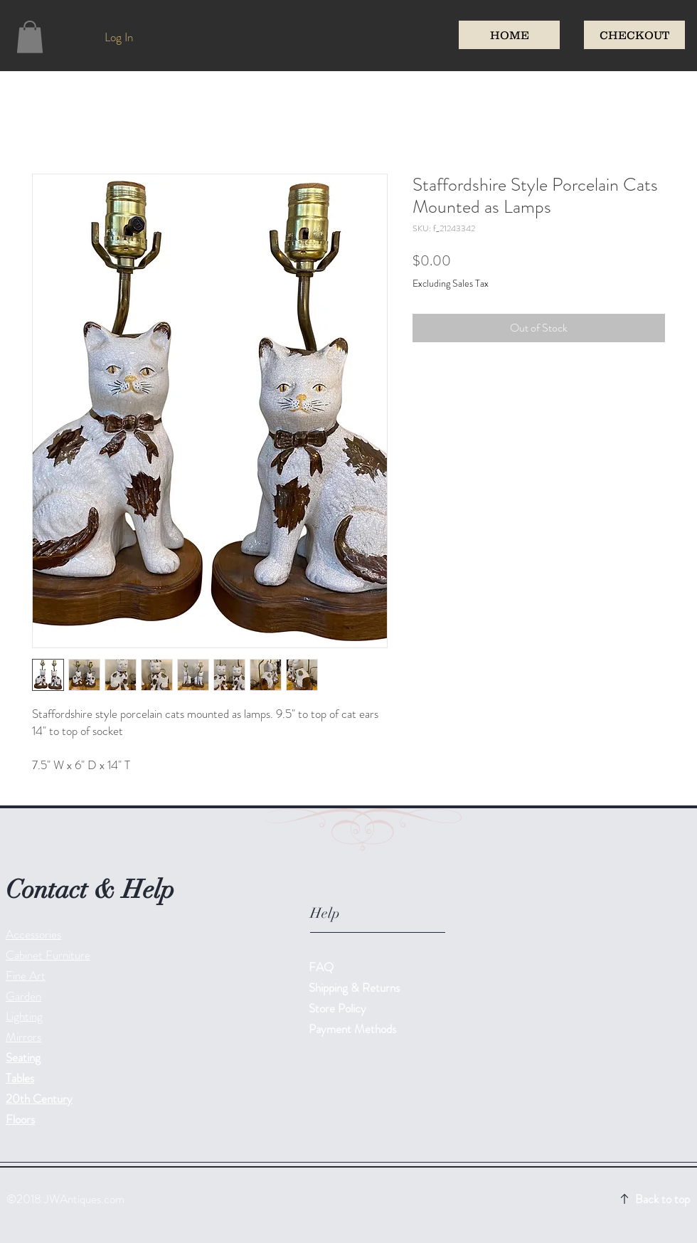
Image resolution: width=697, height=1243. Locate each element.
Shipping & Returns (356, 987)
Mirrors (23, 1036)
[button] (29, 37)
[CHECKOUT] (634, 35)
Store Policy (337, 1008)
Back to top (662, 1198)
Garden (23, 996)
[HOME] (509, 35)
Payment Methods (354, 1028)
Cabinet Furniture (48, 954)
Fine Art (26, 975)
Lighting (24, 1016)
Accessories (33, 934)
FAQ (321, 966)
